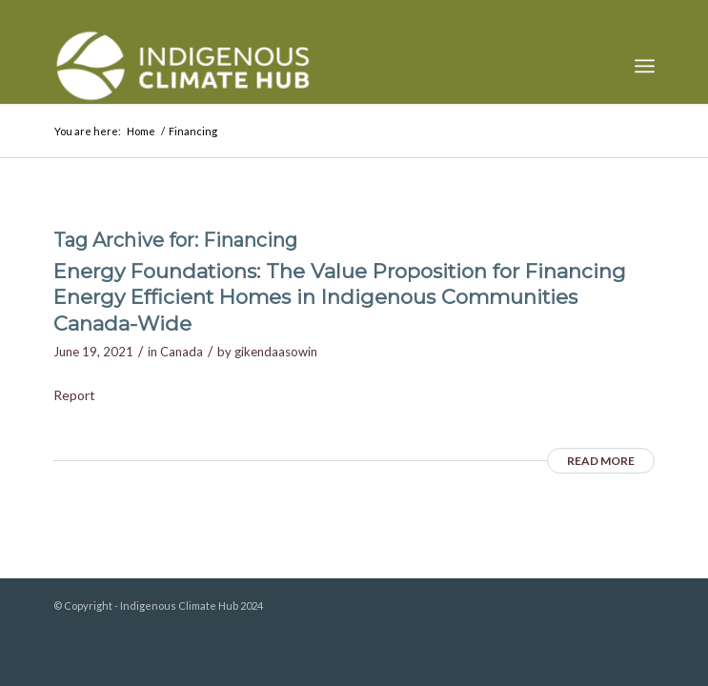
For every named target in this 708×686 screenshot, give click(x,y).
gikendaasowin (275, 351)
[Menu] (645, 66)
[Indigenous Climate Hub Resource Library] (294, 66)
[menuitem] (645, 66)
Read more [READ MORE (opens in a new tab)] (601, 461)
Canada (181, 351)
